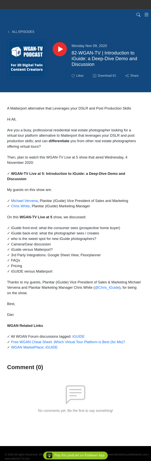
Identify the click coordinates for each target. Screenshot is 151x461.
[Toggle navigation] (146, 14)
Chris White (20, 206)
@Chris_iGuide (107, 287)
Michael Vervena (24, 201)
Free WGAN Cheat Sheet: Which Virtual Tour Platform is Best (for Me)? (68, 342)
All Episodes (20, 31)
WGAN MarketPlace (27, 347)
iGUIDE (78, 336)
